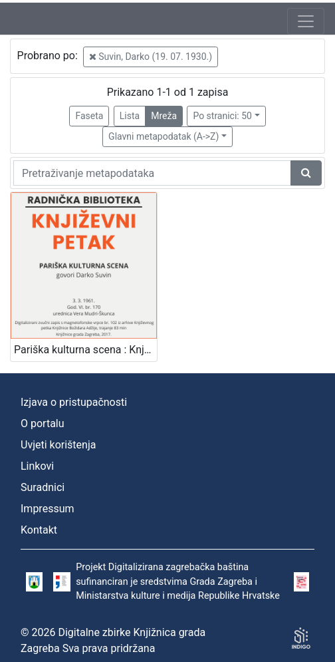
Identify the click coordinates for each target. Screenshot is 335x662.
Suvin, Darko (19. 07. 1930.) (150, 56)
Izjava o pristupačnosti (74, 402)
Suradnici (42, 487)
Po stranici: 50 (222, 115)
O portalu (42, 423)
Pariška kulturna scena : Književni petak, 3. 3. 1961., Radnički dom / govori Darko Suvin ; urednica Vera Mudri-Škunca (85, 349)
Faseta (89, 115)
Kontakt (39, 530)
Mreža (164, 115)
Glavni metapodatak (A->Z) (163, 136)
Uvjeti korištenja (58, 444)
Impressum (47, 508)
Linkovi (37, 466)
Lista (130, 115)
